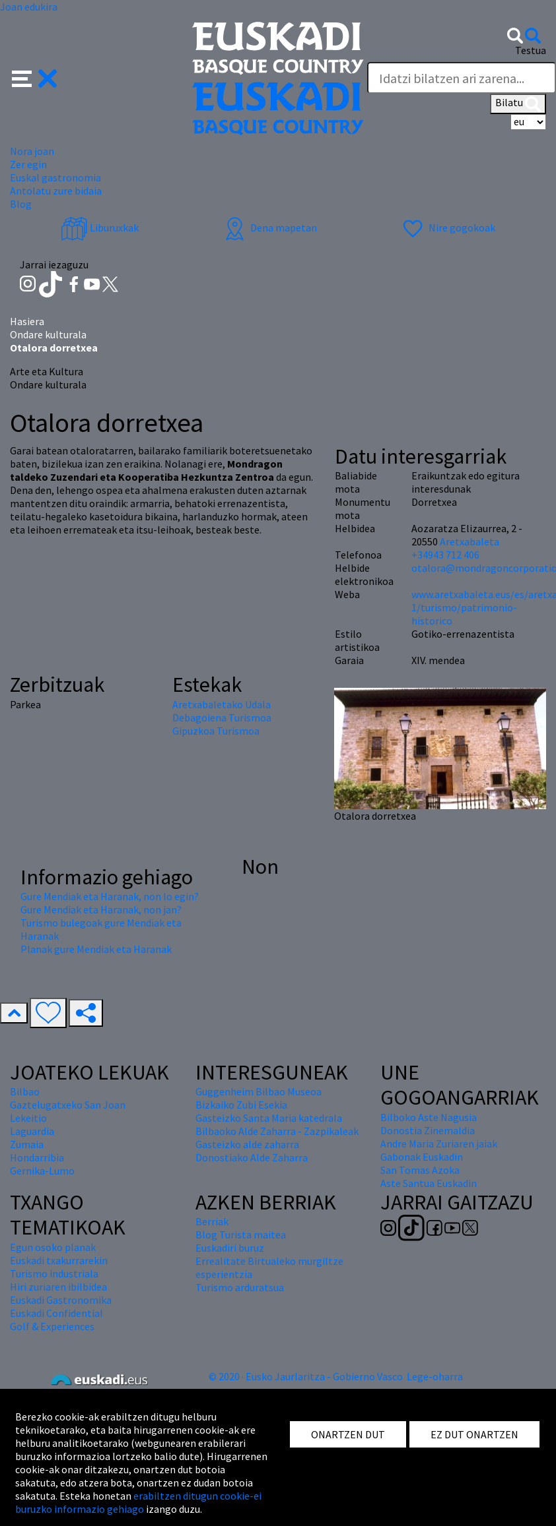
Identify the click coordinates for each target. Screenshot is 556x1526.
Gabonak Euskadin (421, 1156)
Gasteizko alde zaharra (247, 1144)
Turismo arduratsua (239, 1287)
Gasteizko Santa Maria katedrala (268, 1117)
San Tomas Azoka (420, 1169)
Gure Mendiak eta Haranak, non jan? (101, 909)
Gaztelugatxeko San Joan (67, 1104)
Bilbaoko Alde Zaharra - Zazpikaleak (277, 1131)
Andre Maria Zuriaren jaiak (438, 1143)
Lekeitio (28, 1117)
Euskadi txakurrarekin (59, 1260)
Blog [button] (21, 203)
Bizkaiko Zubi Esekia (241, 1104)
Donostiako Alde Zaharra (251, 1157)
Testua (530, 50)
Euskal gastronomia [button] (55, 177)
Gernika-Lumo (42, 1170)
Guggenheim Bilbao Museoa (258, 1091)
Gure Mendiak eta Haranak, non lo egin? (109, 896)
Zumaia (27, 1144)
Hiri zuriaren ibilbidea (58, 1286)
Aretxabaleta (469, 541)
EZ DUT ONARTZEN (474, 1434)
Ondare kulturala (48, 334)
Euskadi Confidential (56, 1313)
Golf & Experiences (52, 1326)
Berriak (211, 1221)
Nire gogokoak (447, 227)
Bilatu (518, 103)
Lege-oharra (435, 1376)
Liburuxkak (100, 227)
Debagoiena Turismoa (221, 717)
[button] (34, 77)
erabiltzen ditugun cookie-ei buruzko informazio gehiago (138, 1502)
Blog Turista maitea (240, 1234)
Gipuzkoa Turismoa (216, 730)
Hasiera (27, 321)
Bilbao (25, 1091)
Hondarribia (37, 1157)
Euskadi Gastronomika (61, 1299)
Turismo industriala (54, 1273)
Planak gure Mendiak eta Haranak (96, 949)
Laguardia (32, 1131)
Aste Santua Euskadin (428, 1183)
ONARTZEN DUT (348, 1434)
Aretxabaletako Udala (221, 704)
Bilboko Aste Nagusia (428, 1117)
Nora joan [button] (32, 151)
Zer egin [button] (28, 164)
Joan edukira (28, 6)
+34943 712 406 (445, 554)
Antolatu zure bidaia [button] (56, 190)
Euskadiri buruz (229, 1247)
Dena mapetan (269, 227)
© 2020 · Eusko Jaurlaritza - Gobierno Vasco (306, 1376)
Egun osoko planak (53, 1247)
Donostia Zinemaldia (427, 1130)
